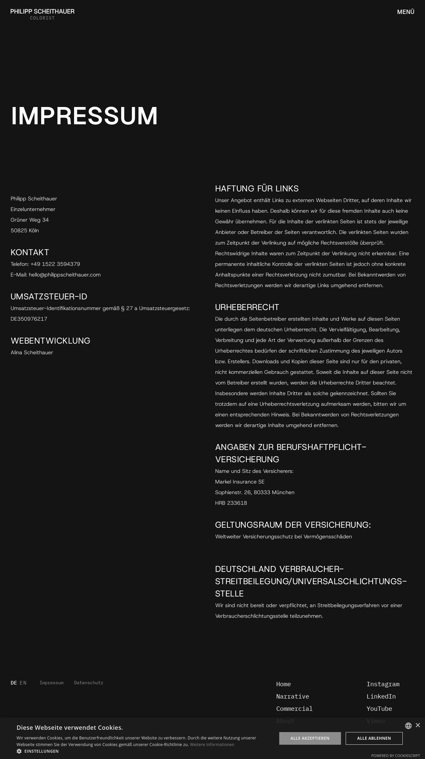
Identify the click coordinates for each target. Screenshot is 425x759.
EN (23, 683)
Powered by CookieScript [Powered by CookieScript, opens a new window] (395, 755)
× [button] (417, 725)
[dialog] (212, 738)
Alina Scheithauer (32, 352)
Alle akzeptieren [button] (310, 738)
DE (14, 683)
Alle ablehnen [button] (374, 738)
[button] (143, 751)
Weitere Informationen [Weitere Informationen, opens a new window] (212, 744)
